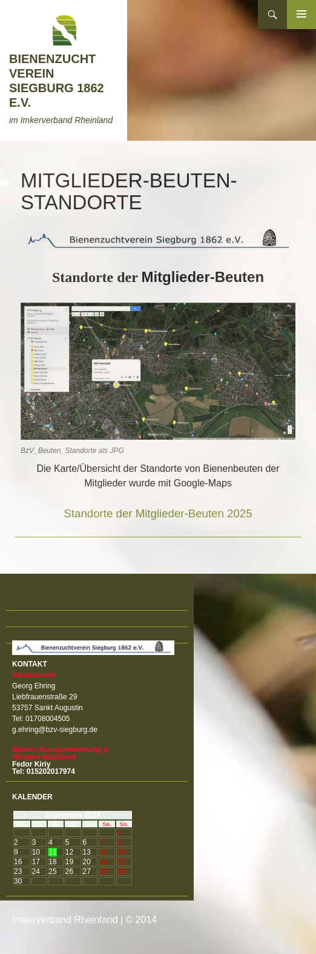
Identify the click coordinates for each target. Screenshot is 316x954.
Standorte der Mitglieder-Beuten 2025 (158, 513)
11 (52, 852)
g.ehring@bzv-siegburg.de (54, 729)
